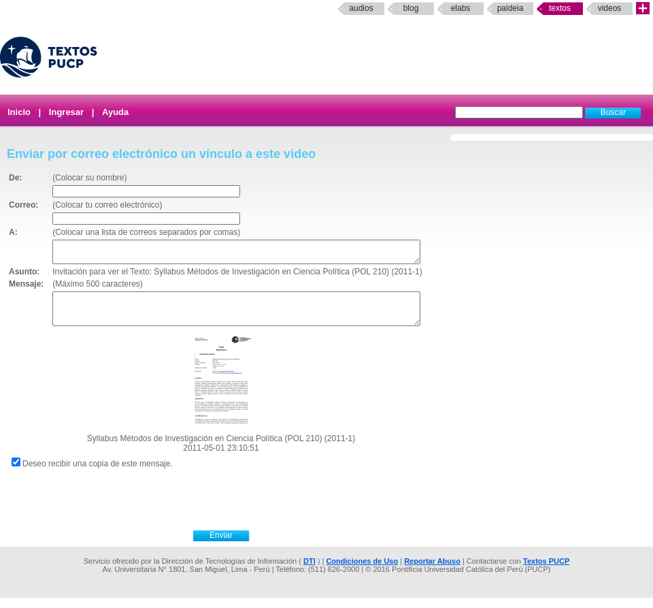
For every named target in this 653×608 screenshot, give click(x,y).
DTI (309, 571)
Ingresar (66, 112)
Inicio (19, 112)
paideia (510, 8)
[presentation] (236, 507)
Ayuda (115, 112)
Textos (560, 8)
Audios (361, 8)
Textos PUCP (546, 571)
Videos (610, 8)
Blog (411, 8)
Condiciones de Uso (362, 571)
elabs (461, 8)
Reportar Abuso (432, 571)
